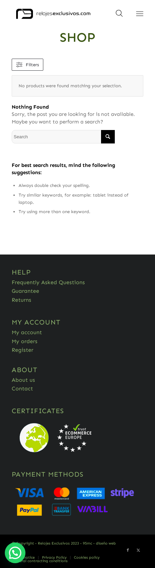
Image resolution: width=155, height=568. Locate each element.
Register (22, 350)
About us (23, 380)
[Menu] (139, 14)
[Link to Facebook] (128, 550)
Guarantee (25, 291)
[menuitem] (54, 557)
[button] (15, 552)
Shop (78, 37)
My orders (24, 341)
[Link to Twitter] (138, 550)
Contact (22, 388)
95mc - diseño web (99, 543)
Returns (21, 300)
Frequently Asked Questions (48, 282)
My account (27, 332)
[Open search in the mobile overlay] (119, 15)
